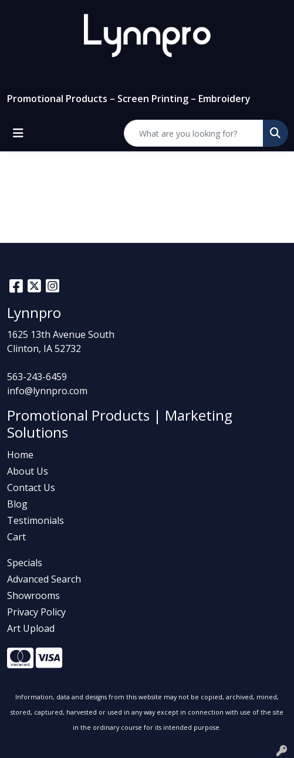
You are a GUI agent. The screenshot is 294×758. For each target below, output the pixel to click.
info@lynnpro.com (47, 390)
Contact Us (31, 487)
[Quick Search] (193, 133)
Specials (24, 562)
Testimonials (35, 520)
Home (20, 454)
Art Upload (31, 628)
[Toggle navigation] (18, 133)
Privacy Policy (36, 611)
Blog (17, 504)
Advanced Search (44, 579)
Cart (16, 536)
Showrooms (33, 595)
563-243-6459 (37, 376)
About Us (27, 471)
